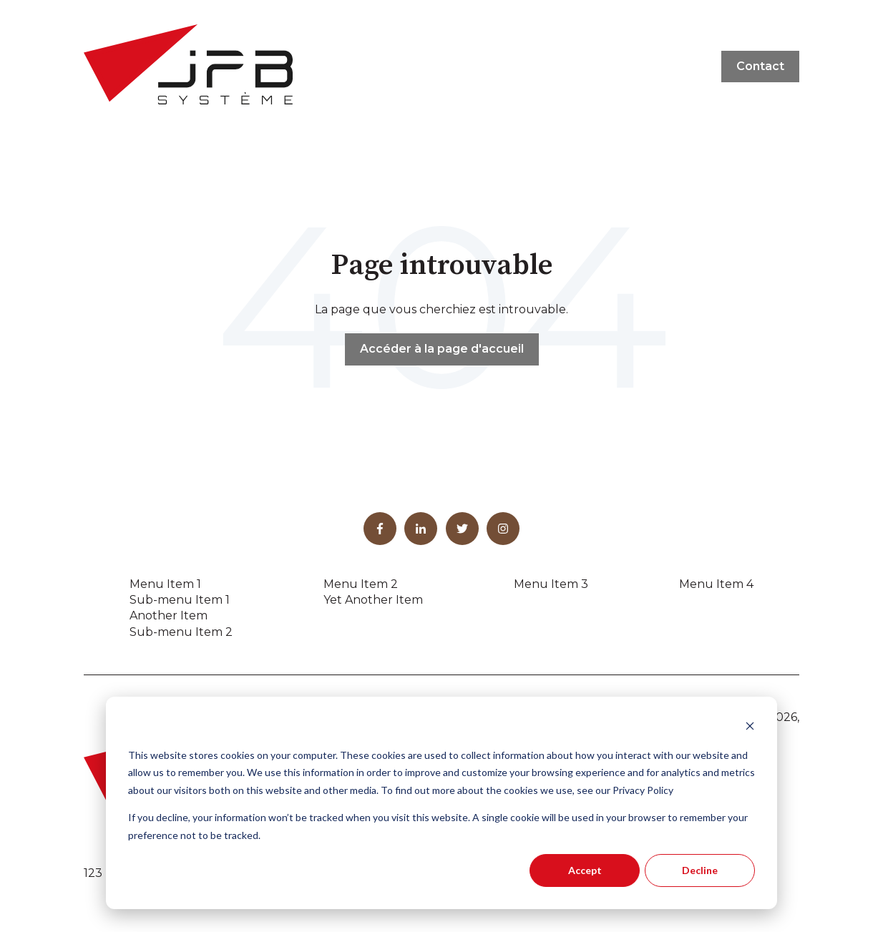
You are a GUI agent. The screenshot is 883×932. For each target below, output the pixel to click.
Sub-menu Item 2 (181, 632)
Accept (585, 870)
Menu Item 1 (165, 584)
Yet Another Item (373, 600)
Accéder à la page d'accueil (442, 348)
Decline (700, 870)
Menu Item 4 (716, 584)
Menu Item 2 (360, 584)
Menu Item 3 (551, 584)
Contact (760, 66)
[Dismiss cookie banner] (750, 728)
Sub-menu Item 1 (180, 600)
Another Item (169, 615)
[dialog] (441, 803)
